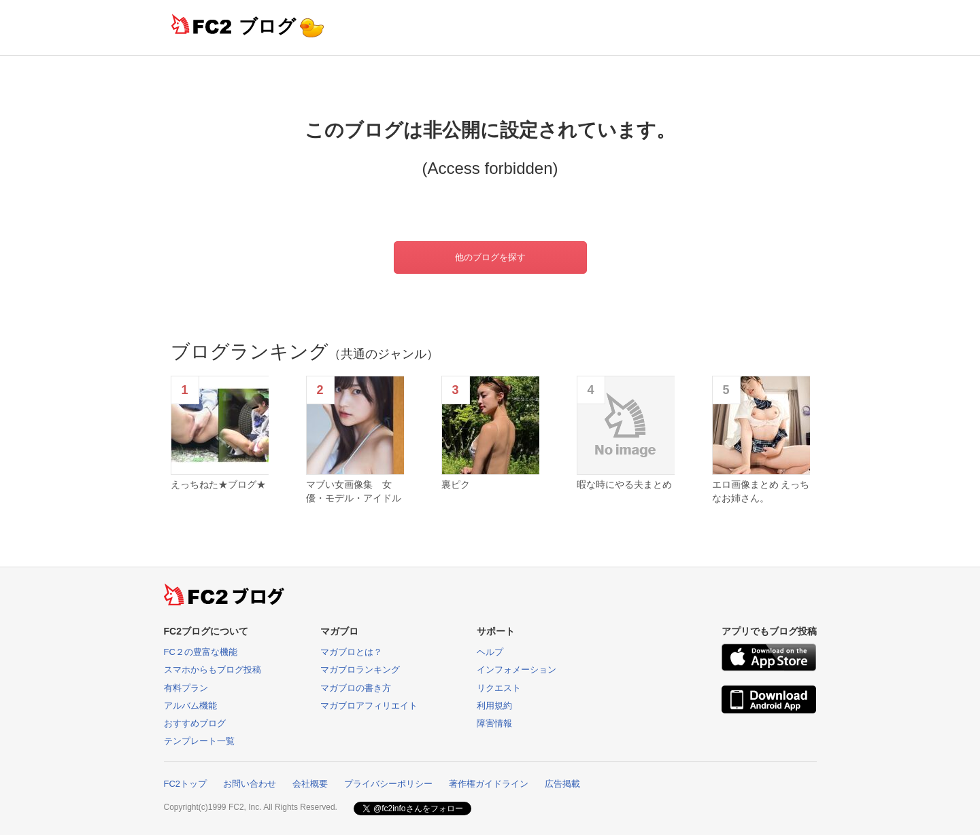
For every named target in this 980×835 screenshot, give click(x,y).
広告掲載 (562, 784)
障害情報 (494, 723)
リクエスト (499, 688)
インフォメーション (516, 669)
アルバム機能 (190, 705)
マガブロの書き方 (355, 688)
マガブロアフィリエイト (369, 705)
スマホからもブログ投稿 (212, 669)
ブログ (267, 26)
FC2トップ (185, 784)
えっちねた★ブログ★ (218, 484)
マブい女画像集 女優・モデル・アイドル (353, 491)
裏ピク (455, 484)
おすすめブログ (195, 723)
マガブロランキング (360, 669)
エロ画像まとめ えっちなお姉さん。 (761, 491)
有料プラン (186, 688)
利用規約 (494, 705)
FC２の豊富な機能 (200, 652)
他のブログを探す (490, 257)
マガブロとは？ (351, 652)
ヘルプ (490, 652)
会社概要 (310, 784)
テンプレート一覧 (199, 741)
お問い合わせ (249, 784)
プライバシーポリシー (388, 784)
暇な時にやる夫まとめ (624, 484)
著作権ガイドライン (488, 784)
